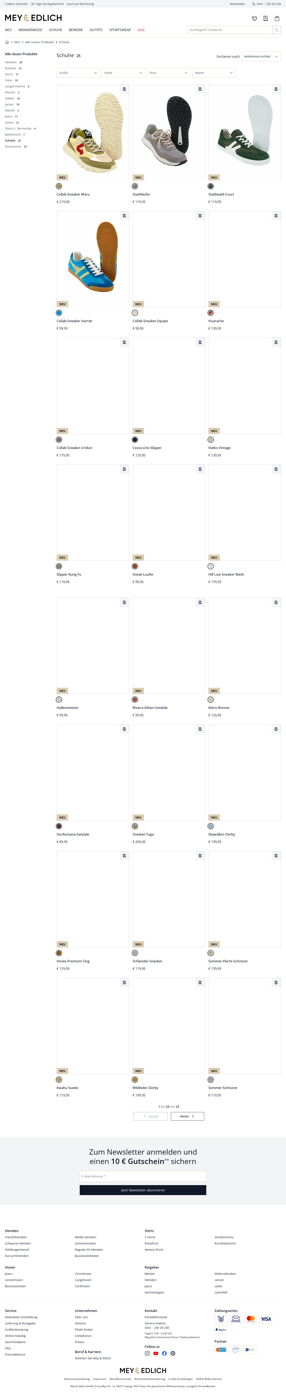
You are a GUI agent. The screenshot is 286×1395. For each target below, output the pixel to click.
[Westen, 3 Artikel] (12, 92)
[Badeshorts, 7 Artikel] (15, 134)
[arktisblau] (210, 826)
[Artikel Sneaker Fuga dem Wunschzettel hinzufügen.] (200, 729)
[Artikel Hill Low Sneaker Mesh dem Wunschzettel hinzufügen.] (276, 469)
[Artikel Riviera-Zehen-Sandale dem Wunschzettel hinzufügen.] (200, 602)
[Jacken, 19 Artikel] (12, 104)
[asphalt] (59, 439)
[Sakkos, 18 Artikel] (12, 98)
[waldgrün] (210, 186)
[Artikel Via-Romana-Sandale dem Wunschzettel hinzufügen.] (124, 729)
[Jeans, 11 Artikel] (11, 116)
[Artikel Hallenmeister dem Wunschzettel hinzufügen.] (124, 602)
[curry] (135, 826)
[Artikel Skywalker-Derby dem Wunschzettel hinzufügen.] (276, 729)
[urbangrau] (135, 186)
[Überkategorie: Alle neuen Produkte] (21, 54)
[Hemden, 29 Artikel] (13, 62)
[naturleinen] (210, 439)
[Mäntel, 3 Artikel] (12, 110)
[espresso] (59, 826)
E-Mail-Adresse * (93, 1176)
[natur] (135, 313)
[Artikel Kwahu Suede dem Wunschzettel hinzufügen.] (124, 982)
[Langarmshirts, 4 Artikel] (17, 86)
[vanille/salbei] (59, 186)
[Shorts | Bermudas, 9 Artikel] (20, 128)
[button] (261, 56)
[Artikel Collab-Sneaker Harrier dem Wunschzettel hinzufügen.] (124, 215)
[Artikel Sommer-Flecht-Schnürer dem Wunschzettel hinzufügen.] (276, 855)
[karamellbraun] (135, 1079)
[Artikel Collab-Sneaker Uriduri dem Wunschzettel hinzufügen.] (124, 342)
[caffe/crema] (210, 953)
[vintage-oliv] (59, 566)
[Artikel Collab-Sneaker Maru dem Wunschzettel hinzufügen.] (124, 89)
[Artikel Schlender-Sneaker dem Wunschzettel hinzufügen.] (200, 855)
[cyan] (59, 313)
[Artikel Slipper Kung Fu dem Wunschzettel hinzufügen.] (124, 469)
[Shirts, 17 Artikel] (12, 74)
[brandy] (135, 566)
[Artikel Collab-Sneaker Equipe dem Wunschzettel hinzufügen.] (200, 215)
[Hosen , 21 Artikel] (12, 122)
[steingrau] (210, 1079)
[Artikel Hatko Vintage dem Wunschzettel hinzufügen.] (276, 342)
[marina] (135, 439)
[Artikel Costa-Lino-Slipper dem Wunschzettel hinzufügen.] (200, 342)
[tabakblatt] (135, 699)
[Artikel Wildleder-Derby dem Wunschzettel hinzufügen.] (200, 982)
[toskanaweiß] (210, 566)
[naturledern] (59, 699)
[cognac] (210, 313)
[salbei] (135, 953)
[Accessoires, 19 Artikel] (16, 146)
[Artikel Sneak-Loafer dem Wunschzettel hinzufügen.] (200, 469)
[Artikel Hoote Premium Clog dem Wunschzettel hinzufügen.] (124, 855)
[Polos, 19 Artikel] (11, 80)
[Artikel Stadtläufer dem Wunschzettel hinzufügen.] (200, 89)
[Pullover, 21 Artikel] (13, 68)
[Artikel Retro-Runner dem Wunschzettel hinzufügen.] (276, 602)
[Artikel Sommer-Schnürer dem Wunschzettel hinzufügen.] (276, 982)
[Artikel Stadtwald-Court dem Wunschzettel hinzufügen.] (276, 89)
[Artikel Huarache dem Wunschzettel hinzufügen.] (276, 215)
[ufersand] (210, 699)
